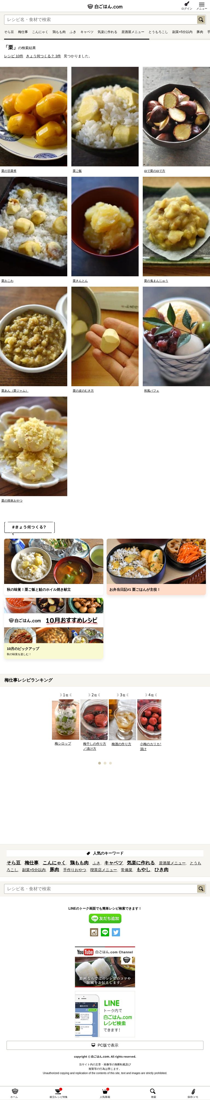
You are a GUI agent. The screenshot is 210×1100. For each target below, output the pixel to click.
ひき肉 (161, 869)
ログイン (186, 8)
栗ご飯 (77, 170)
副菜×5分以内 (182, 32)
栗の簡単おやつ (11, 500)
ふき (73, 32)
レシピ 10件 (13, 56)
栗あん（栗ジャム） (14, 390)
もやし (143, 869)
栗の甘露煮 (8, 170)
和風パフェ (151, 390)
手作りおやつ (74, 870)
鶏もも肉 (59, 32)
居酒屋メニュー (132, 32)
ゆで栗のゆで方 (154, 170)
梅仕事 (23, 32)
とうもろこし (158, 32)
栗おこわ (7, 280)
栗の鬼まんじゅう (156, 280)
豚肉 (200, 32)
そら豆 (9, 32)
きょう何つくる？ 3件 (43, 56)
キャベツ (87, 32)
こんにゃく (40, 32)
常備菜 (126, 870)
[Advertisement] (105, 806)
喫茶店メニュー (103, 870)
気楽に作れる (107, 32)
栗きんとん (80, 280)
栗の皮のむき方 (83, 390)
